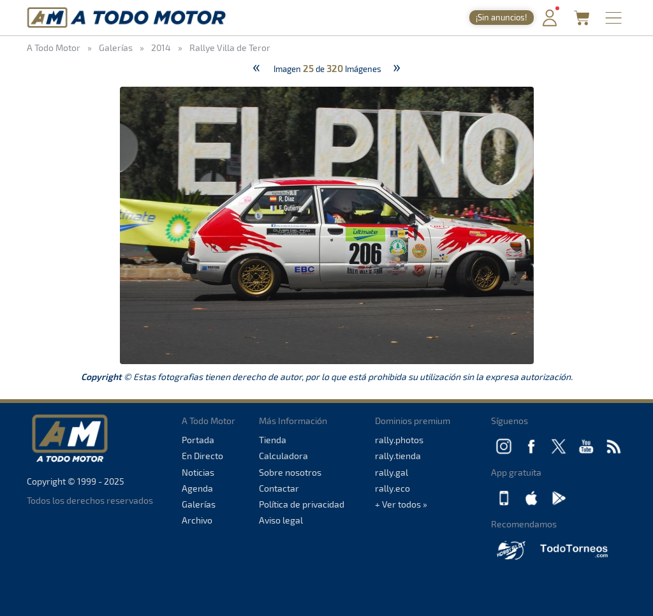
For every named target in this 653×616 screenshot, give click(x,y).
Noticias (198, 472)
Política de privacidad (301, 504)
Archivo (197, 520)
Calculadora (283, 455)
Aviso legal (281, 520)
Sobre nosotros (290, 472)
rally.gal (391, 472)
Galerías (199, 504)
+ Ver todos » (401, 504)
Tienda (272, 439)
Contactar (279, 488)
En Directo (202, 455)
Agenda (197, 488)
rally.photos (399, 439)
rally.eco (392, 488)
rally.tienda (398, 455)
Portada (198, 439)
